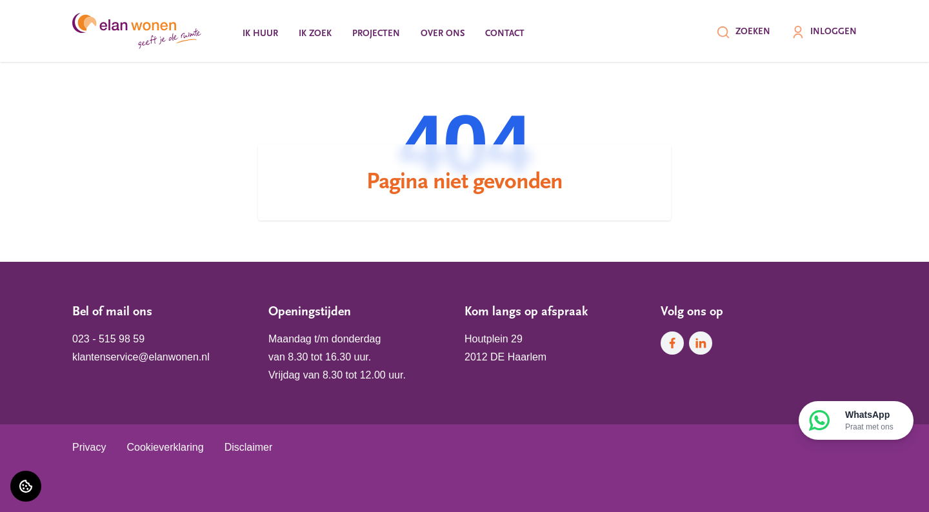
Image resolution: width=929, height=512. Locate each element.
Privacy (89, 447)
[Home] (136, 31)
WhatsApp (869, 421)
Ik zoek (315, 34)
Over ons (442, 34)
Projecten (376, 34)
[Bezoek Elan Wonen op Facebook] (672, 343)
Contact (504, 34)
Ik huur (260, 34)
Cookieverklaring (164, 447)
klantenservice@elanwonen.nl (141, 356)
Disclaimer (249, 447)
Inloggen (824, 32)
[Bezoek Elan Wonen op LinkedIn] (700, 343)
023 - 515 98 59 (108, 338)
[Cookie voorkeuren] (25, 486)
